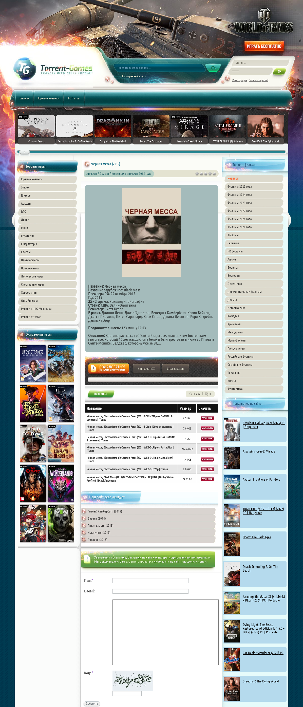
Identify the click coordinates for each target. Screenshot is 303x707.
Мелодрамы (235, 332)
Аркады (26, 203)
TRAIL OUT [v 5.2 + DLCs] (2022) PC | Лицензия (263, 511)
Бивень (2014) (97, 518)
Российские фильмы (241, 356)
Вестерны (234, 275)
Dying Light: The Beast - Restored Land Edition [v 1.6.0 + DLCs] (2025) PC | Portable (264, 628)
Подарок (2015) (97, 539)
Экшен (25, 187)
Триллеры (234, 372)
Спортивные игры (32, 284)
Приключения (30, 268)
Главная (24, 98)
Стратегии (27, 236)
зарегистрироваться (139, 561)
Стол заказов (175, 368)
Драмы (232, 300)
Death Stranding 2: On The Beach (260, 568)
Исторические (236, 308)
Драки (25, 219)
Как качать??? (146, 368)
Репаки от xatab (31, 316)
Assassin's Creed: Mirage (259, 451)
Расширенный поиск (134, 76)
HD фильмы (235, 251)
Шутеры (26, 195)
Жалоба (109, 370)
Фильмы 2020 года (240, 227)
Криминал (234, 324)
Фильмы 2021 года (240, 219)
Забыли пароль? (258, 80)
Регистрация (239, 80)
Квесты (26, 252)
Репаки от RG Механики (36, 308)
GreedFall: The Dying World (261, 681)
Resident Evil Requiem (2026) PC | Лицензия (264, 425)
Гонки (24, 227)
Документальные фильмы (245, 291)
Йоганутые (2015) (99, 532)
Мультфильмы (237, 340)
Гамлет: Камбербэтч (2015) (105, 511)
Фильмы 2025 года (240, 186)
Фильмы (233, 235)
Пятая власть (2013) (100, 525)
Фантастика (235, 389)
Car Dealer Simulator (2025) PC (263, 653)
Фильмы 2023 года (240, 202)
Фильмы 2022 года (240, 210)
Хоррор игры (29, 292)
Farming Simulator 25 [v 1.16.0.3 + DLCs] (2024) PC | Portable (264, 598)
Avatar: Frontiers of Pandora (261, 479)
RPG (23, 211)
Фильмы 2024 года (240, 194)
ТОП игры (74, 98)
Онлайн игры (29, 300)
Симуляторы (29, 244)
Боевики (233, 267)
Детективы (235, 283)
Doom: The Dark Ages (257, 537)
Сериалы (233, 243)
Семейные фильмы (240, 364)
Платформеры (30, 260)
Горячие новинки (48, 98)
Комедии (233, 316)
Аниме (232, 259)
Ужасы (232, 380)
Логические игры (32, 276)
